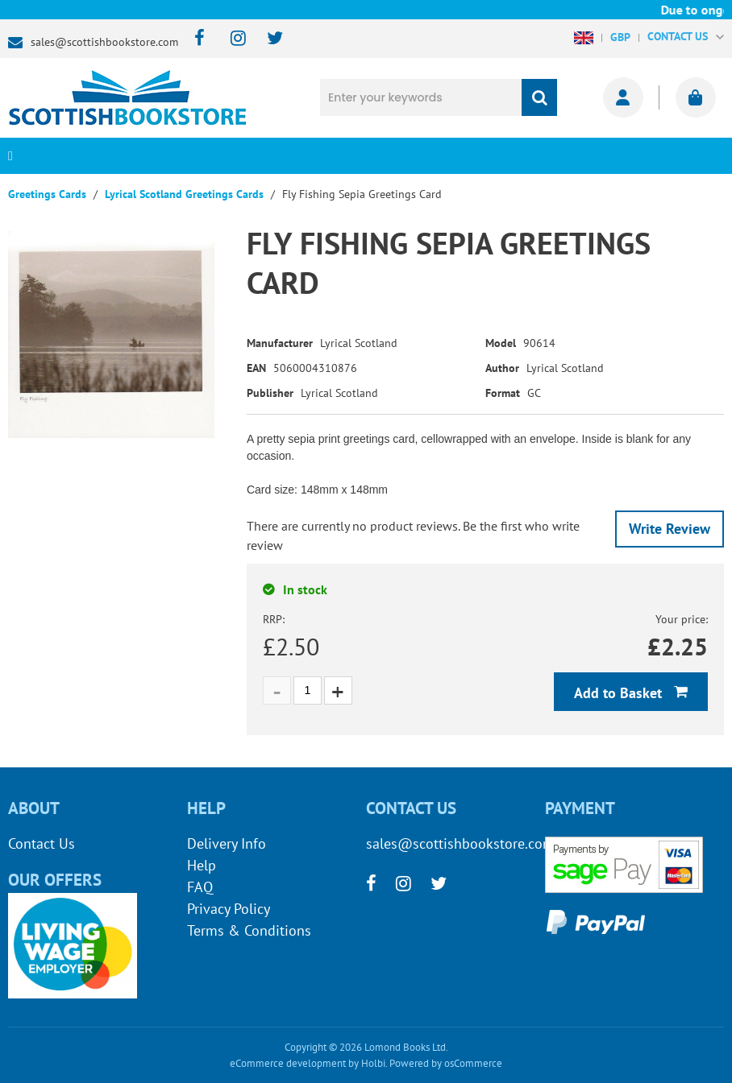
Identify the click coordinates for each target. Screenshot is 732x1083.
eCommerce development (288, 1063)
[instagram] (231, 39)
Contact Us (41, 843)
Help (201, 865)
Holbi (373, 1063)
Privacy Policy (228, 908)
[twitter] (267, 39)
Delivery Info (226, 843)
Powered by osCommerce (445, 1063)
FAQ (200, 887)
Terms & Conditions (249, 930)
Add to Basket (620, 693)
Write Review (669, 528)
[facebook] (194, 39)
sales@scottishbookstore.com (104, 42)
